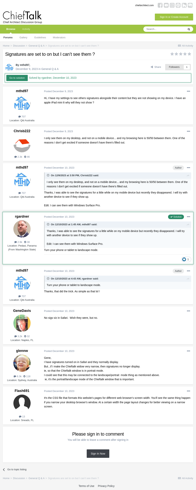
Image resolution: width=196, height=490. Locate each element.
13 (22, 416)
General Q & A (50, 68)
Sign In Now (98, 453)
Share (156, 67)
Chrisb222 (22, 131)
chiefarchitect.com (144, 5)
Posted (58, 91)
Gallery (23, 37)
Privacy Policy (106, 486)
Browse (10, 31)
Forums (8, 37)
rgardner (22, 216)
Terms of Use (86, 486)
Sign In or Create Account (174, 17)
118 (26, 376)
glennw (22, 351)
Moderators (59, 37)
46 (27, 156)
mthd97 (24, 64)
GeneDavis (22, 311)
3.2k (18, 336)
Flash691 (22, 391)
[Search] (164, 29)
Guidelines (40, 37)
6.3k (17, 376)
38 (27, 242)
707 (22, 116)
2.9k (18, 242)
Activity (26, 29)
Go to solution (17, 77)
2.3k (18, 156)
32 (27, 336)
